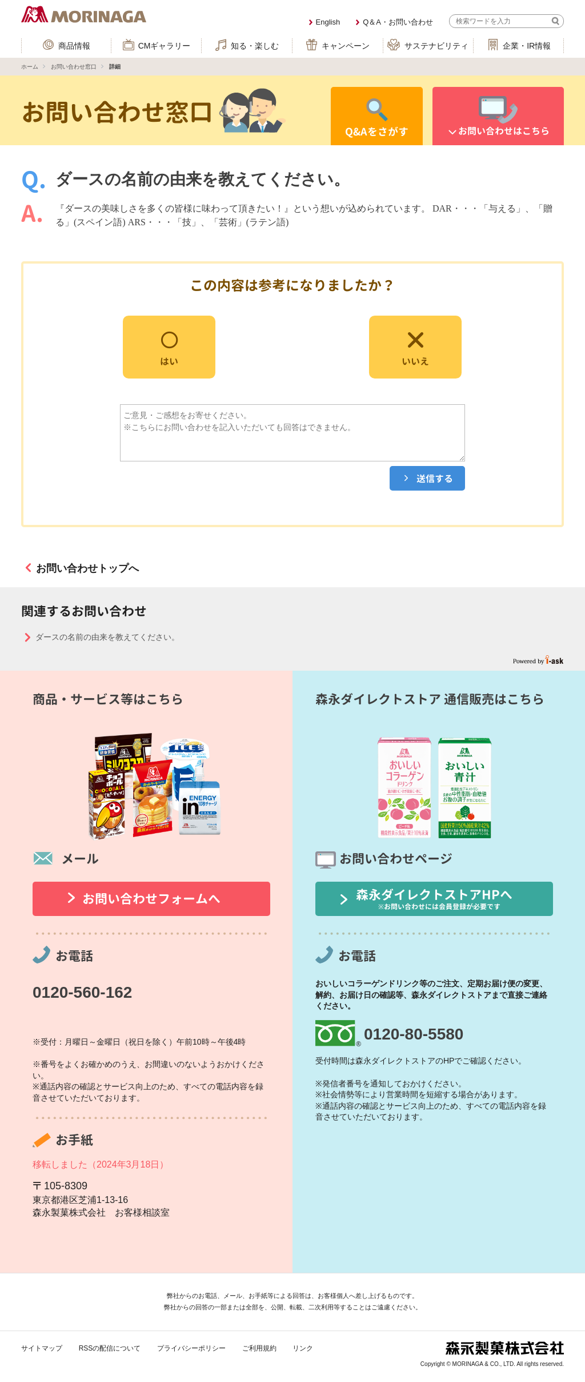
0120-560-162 (82, 992)
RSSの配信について (110, 1348)
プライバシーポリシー (191, 1348)
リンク (302, 1348)
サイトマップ (41, 1348)
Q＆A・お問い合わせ (398, 22)
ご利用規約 (259, 1348)
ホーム (29, 66)
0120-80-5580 (413, 1034)
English (328, 22)
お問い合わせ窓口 (74, 66)
